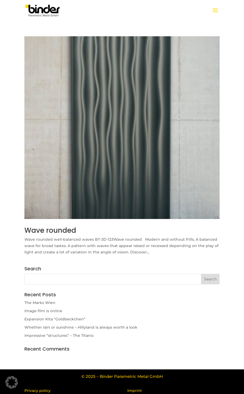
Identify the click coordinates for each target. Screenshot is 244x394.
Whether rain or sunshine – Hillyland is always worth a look (80, 327)
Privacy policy (37, 390)
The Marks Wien (39, 302)
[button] (11, 382)
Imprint (134, 390)
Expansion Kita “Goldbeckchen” (54, 319)
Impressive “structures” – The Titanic (59, 335)
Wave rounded (50, 230)
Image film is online (43, 310)
